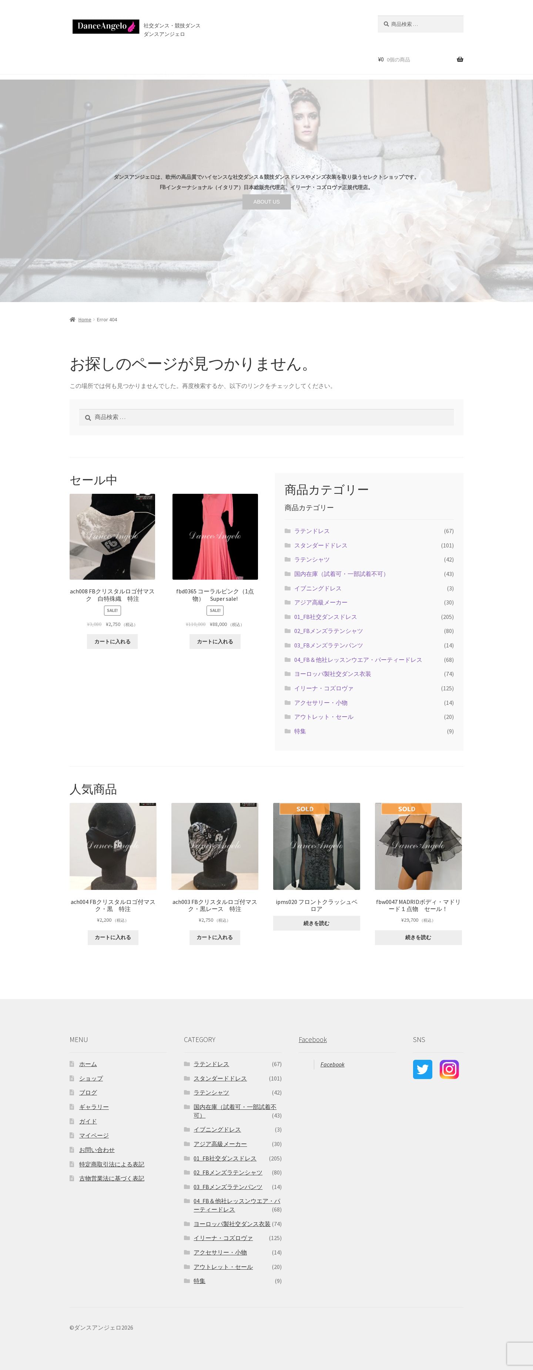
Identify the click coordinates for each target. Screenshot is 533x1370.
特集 (300, 731)
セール (131, 59)
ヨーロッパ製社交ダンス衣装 (332, 673)
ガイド (88, 1121)
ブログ (225, 59)
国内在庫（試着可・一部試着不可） (341, 573)
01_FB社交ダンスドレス (325, 616)
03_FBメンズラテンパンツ (328, 645)
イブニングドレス (318, 588)
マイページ (94, 1135)
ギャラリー (94, 1107)
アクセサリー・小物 (321, 702)
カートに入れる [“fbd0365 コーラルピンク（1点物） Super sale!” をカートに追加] (215, 641)
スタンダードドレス (321, 545)
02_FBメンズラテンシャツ (328, 630)
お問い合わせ (257, 59)
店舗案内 (194, 59)
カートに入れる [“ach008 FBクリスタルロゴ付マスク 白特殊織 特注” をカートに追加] (112, 641)
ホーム (75, 59)
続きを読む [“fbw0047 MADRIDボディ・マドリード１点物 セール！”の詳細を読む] (418, 937)
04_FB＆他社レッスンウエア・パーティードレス (358, 659)
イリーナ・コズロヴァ (323, 688)
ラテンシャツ (312, 559)
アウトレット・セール (323, 716)
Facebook (313, 1039)
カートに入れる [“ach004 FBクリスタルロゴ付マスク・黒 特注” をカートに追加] (113, 937)
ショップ (103, 59)
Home (84, 319)
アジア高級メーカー (321, 602)
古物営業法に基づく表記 (111, 1178)
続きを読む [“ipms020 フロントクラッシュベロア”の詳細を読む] (316, 923)
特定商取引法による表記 (111, 1164)
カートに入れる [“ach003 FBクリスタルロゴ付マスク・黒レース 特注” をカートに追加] (215, 937)
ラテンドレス (312, 531)
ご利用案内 (161, 59)
